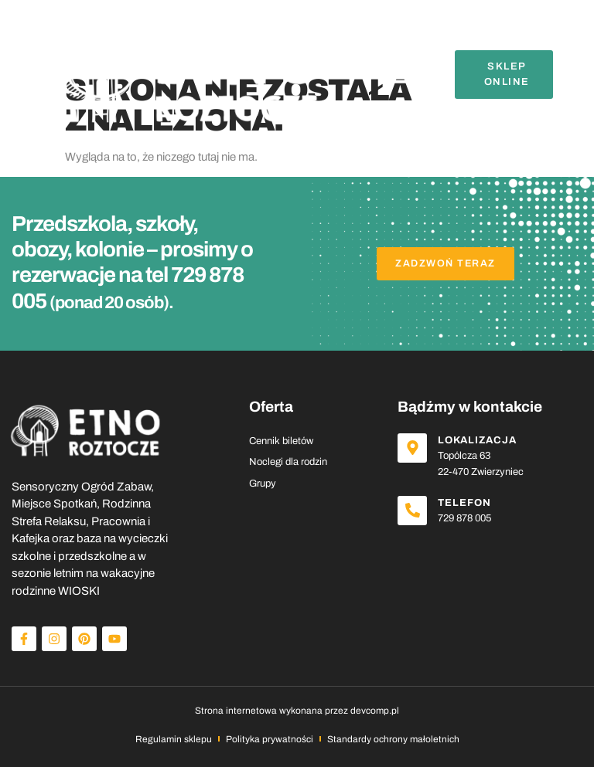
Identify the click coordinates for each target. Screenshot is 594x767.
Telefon (467, 502)
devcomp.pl (374, 710)
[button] (400, 75)
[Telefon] (414, 512)
